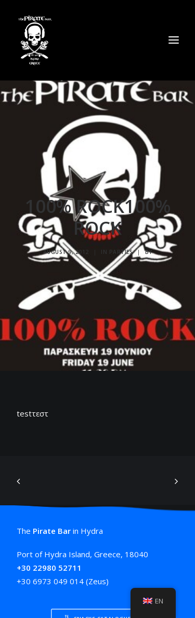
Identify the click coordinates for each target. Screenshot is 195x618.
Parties (121, 248)
